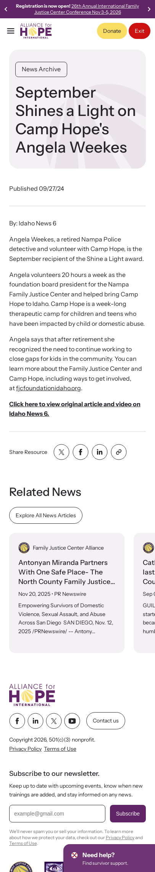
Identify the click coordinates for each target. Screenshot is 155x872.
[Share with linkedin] (100, 452)
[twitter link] (54, 721)
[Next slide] (148, 9)
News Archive (41, 69)
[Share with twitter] (61, 452)
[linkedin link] (35, 721)
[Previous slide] (6, 9)
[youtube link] (72, 721)
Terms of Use (60, 748)
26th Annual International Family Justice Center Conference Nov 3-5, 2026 (86, 9)
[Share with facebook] (81, 452)
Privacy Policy (25, 748)
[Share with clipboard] (119, 452)
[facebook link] (17, 721)
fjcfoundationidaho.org (48, 388)
